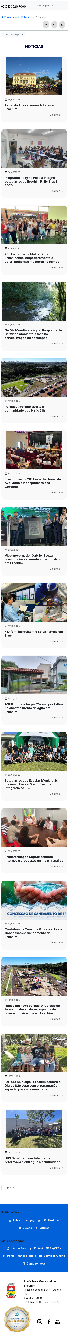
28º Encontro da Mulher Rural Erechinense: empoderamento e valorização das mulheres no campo (32, 257)
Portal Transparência (19, 1256)
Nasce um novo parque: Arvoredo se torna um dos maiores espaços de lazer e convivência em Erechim (32, 1009)
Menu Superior (44, 5)
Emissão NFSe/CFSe (45, 1248)
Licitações (16, 1248)
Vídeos (25, 1228)
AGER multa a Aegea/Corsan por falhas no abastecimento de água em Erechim (34, 708)
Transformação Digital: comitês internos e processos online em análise (34, 858)
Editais (15, 1220)
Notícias (42, 17)
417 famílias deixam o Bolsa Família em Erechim (34, 633)
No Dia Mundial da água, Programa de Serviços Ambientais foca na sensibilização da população (33, 334)
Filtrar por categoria (12, 34)
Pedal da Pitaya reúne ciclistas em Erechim (30, 107)
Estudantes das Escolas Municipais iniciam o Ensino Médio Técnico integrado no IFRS (31, 784)
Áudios (42, 1228)
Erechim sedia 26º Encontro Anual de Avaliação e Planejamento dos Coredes (33, 482)
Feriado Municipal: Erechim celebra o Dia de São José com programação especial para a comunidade (33, 1085)
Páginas (8, 1187)
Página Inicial (10, 17)
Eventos (35, 1220)
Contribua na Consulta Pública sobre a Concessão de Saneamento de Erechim (33, 933)
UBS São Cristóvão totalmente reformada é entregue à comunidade (33, 1160)
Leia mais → (56, 114)
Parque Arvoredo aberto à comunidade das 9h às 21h (25, 408)
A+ (46, 24)
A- (54, 24)
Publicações (28, 17)
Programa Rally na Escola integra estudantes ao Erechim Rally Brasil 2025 (31, 181)
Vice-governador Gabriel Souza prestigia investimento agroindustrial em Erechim (33, 559)
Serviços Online (52, 1256)
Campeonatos (36, 1263)
